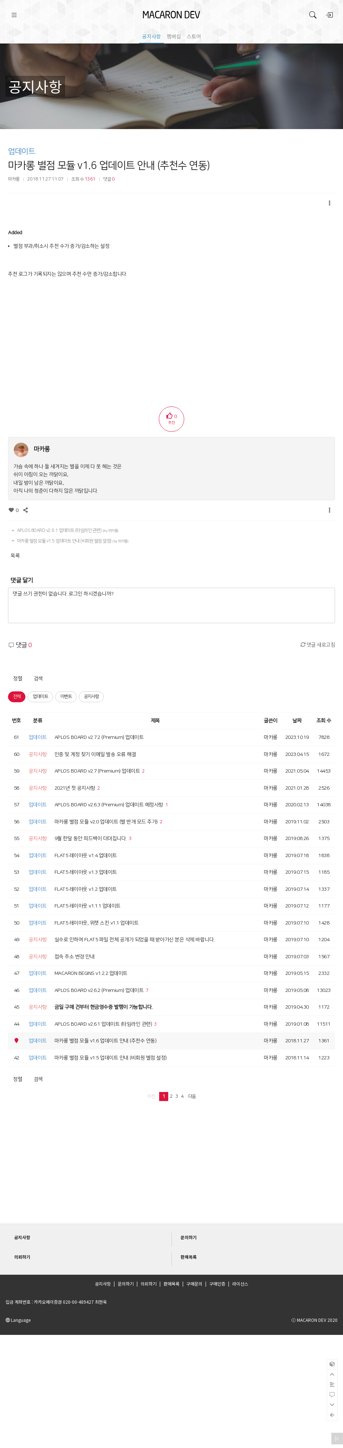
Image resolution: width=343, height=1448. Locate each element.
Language (18, 1320)
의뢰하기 (149, 1284)
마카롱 (14, 179)
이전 (151, 1096)
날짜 (297, 721)
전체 (17, 696)
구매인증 (217, 1284)
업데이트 (21, 151)
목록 (15, 556)
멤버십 (174, 36)
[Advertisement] (171, 334)
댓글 (108, 179)
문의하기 (126, 1284)
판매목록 (171, 1284)
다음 (192, 1096)
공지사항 (151, 36)
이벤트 (66, 696)
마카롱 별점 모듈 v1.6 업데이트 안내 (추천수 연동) (109, 165)
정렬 (17, 679)
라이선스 (240, 1284)
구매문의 (194, 1284)
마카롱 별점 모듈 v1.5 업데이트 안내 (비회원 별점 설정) (69, 540)
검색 (38, 679)
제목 (155, 721)
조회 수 (323, 721)
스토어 (194, 36)
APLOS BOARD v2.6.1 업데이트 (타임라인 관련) (64, 530)
